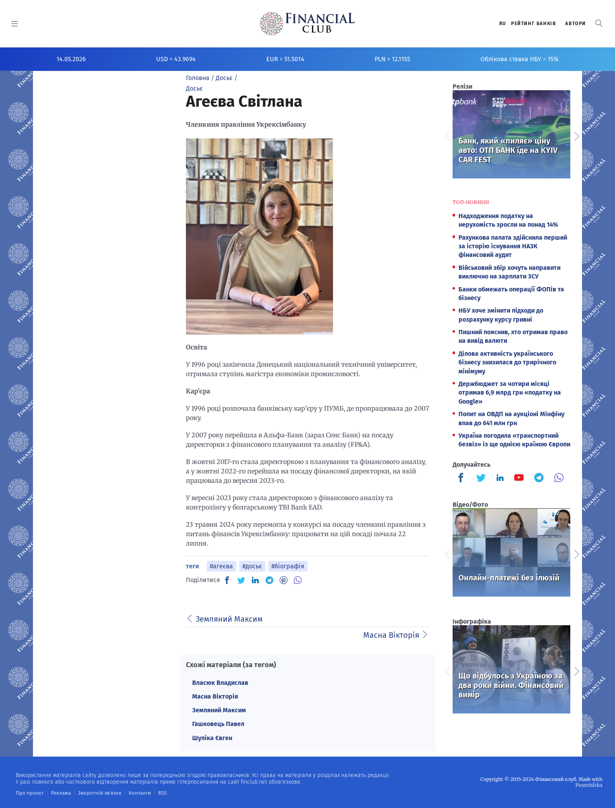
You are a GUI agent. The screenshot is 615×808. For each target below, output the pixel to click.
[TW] (241, 580)
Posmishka (589, 785)
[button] (599, 23)
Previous (447, 135)
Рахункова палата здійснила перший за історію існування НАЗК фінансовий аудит (513, 246)
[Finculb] (462, 478)
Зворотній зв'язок (94, 792)
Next (576, 135)
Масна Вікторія (215, 696)
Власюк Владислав (220, 682)
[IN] (255, 580)
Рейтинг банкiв (533, 23)
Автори (575, 23)
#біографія (287, 566)
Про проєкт (28, 792)
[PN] (283, 580)
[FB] (227, 580)
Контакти (131, 792)
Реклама (57, 792)
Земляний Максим (219, 710)
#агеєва (221, 566)
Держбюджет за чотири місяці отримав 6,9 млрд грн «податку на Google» (510, 392)
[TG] (269, 580)
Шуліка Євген (212, 738)
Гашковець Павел (218, 724)
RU (502, 23)
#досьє (252, 566)
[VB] (298, 580)
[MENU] (15, 23)
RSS (152, 792)
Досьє (194, 88)
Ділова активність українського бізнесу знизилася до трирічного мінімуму (507, 362)
